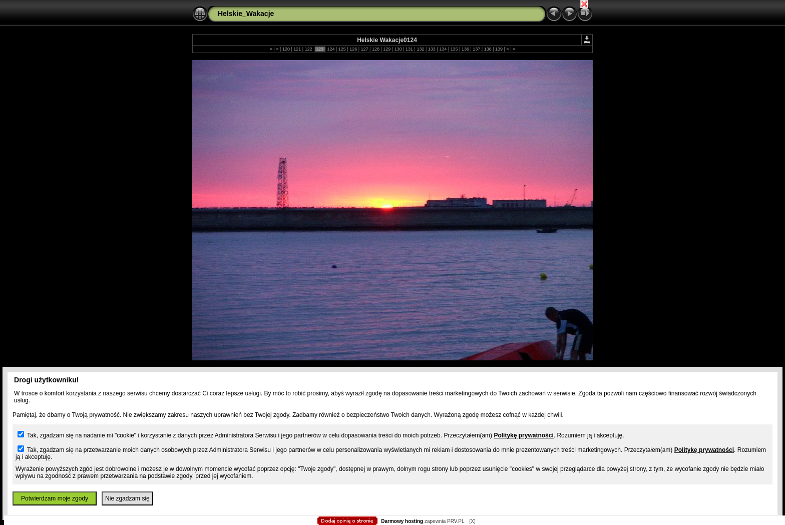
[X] (472, 521)
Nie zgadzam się (127, 498)
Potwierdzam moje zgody (54, 498)
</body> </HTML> (392, 50)
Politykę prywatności (523, 435)
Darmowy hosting (402, 521)
